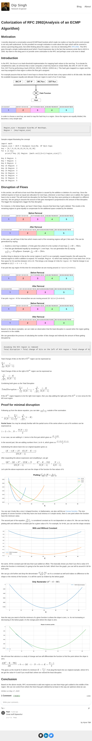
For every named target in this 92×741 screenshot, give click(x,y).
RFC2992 (75, 47)
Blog (79, 6)
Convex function (71, 511)
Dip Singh (19, 5)
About (88, 6)
